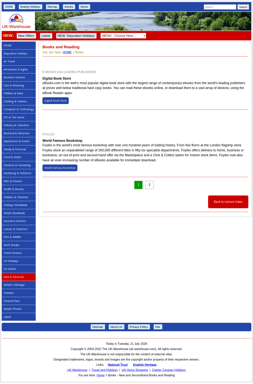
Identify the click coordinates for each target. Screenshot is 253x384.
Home (101, 375)
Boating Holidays (30, 6)
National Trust (118, 364)
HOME (9, 6)
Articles (68, 6)
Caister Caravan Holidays (169, 370)
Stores (84, 6)
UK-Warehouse (77, 370)
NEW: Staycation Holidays (76, 36)
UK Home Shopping (135, 370)
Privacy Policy (139, 326)
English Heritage (145, 364)
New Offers (26, 36)
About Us (116, 326)
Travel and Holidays (104, 370)
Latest (46, 36)
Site (157, 326)
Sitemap (52, 6)
